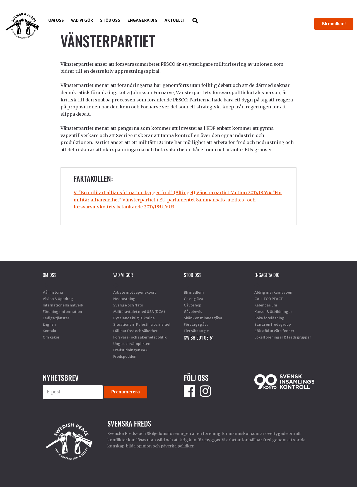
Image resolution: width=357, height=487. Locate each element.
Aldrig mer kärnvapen (273, 292)
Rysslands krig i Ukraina (134, 318)
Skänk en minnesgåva (203, 318)
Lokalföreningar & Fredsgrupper (282, 337)
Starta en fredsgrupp (272, 324)
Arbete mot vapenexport (134, 292)
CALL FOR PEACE (268, 298)
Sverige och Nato (128, 305)
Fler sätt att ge (196, 330)
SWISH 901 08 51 (199, 337)
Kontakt (49, 330)
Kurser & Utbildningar (273, 311)
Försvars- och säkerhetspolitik (140, 337)
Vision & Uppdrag (58, 298)
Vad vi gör (82, 20)
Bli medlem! (334, 23)
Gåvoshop (192, 305)
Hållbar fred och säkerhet (135, 330)
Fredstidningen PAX (130, 350)
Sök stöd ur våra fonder (274, 330)
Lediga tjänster (56, 318)
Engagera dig (142, 20)
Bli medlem (194, 292)
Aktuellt (175, 20)
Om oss (56, 20)
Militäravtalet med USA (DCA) (139, 311)
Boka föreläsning (269, 318)
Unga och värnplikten (131, 343)
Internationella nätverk (63, 305)
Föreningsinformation (62, 311)
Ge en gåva (193, 298)
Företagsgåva (196, 324)
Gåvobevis (193, 311)
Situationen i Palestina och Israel (141, 324)
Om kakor (51, 337)
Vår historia (53, 292)
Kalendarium (265, 305)
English (49, 324)
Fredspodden (124, 356)
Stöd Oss (110, 20)
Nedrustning (124, 298)
